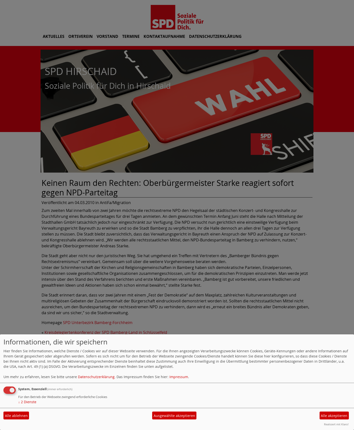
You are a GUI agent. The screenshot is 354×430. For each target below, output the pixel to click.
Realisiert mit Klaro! (336, 424)
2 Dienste (27, 402)
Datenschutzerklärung (96, 376)
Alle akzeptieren (334, 415)
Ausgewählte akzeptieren (174, 415)
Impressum (178, 376)
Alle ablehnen (16, 415)
